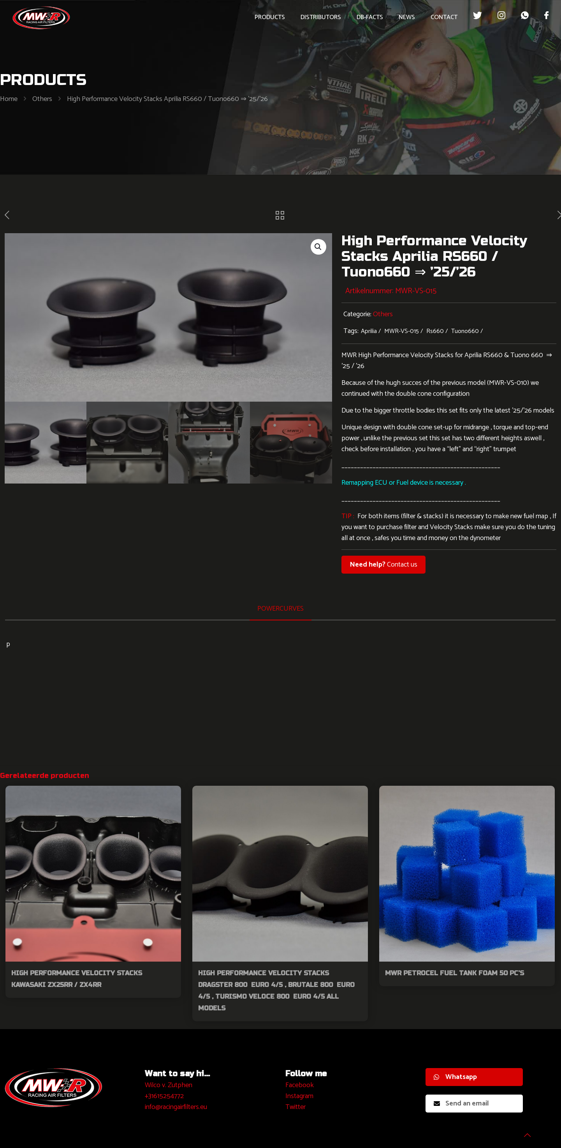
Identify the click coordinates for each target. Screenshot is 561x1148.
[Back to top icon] (523, 1132)
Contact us (383, 564)
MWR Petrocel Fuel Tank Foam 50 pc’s (454, 973)
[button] (318, 247)
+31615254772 (164, 1096)
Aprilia (369, 331)
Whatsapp (455, 1077)
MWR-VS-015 (401, 331)
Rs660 (435, 331)
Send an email (461, 1103)
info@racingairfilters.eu (176, 1107)
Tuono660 (465, 331)
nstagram (300, 1096)
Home (9, 99)
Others (42, 99)
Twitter (295, 1107)
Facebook (299, 1085)
